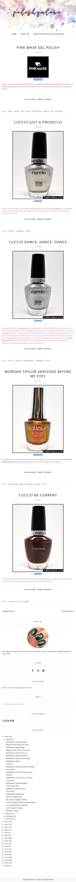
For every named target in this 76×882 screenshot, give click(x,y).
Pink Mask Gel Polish (38, 47)
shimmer (59, 111)
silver (28, 231)
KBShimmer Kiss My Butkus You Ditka (20, 767)
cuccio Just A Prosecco (38, 122)
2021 (6, 833)
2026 (6, 736)
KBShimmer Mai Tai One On (16, 753)
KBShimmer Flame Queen (15, 789)
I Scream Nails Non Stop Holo (17, 805)
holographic (28, 360)
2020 (6, 835)
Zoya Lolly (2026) (12, 786)
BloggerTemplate (49, 879)
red (52, 111)
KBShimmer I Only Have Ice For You (19, 778)
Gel (22, 111)
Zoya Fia (9, 775)
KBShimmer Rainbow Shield (16, 756)
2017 (6, 844)
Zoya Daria (10, 780)
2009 (6, 866)
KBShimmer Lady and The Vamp (18, 758)
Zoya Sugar (10, 791)
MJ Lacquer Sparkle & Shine (16, 800)
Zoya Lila (9, 764)
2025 (6, 822)
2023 (6, 827)
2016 (6, 846)
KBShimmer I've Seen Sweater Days (19, 772)
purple (46, 111)
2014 (6, 852)
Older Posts (67, 611)
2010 (6, 863)
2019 (6, 838)
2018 (6, 841)
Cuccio (11, 231)
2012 (6, 857)
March (8, 813)
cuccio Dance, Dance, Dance (38, 242)
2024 (6, 824)
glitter (19, 360)
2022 (6, 830)
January (9, 819)
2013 (6, 855)
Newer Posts (9, 611)
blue (10, 111)
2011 (6, 860)
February (9, 816)
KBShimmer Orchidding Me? (16, 742)
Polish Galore (32, 879)
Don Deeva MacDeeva (14, 797)
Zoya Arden (10, 769)
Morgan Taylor (26, 484)
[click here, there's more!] (38, 99)
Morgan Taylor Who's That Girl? (18, 750)
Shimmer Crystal (12, 811)
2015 (6, 849)
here (8, 688)
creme (16, 111)
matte (28, 111)
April (8, 739)
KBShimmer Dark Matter (15, 794)
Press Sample (38, 201)
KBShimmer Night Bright (15, 747)
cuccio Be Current (38, 495)
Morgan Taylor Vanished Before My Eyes (38, 373)
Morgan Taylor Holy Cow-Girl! (17, 745)
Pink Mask (37, 111)
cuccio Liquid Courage (14, 808)
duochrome (13, 484)
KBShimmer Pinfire (13, 761)
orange (38, 484)
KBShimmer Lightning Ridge (16, 783)
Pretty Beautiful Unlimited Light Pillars (21, 802)
